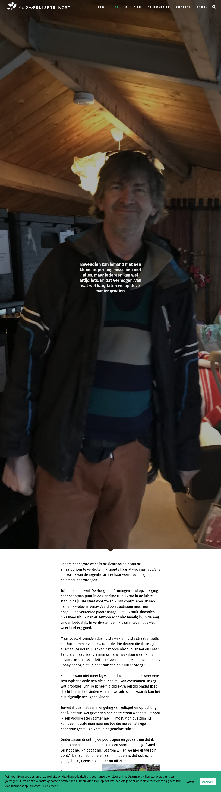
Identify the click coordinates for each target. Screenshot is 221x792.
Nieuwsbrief (159, 7)
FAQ (101, 7)
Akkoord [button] (207, 781)
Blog (115, 7)
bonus (202, 7)
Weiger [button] (191, 781)
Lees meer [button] (50, 786)
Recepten (133, 7)
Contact (183, 7)
